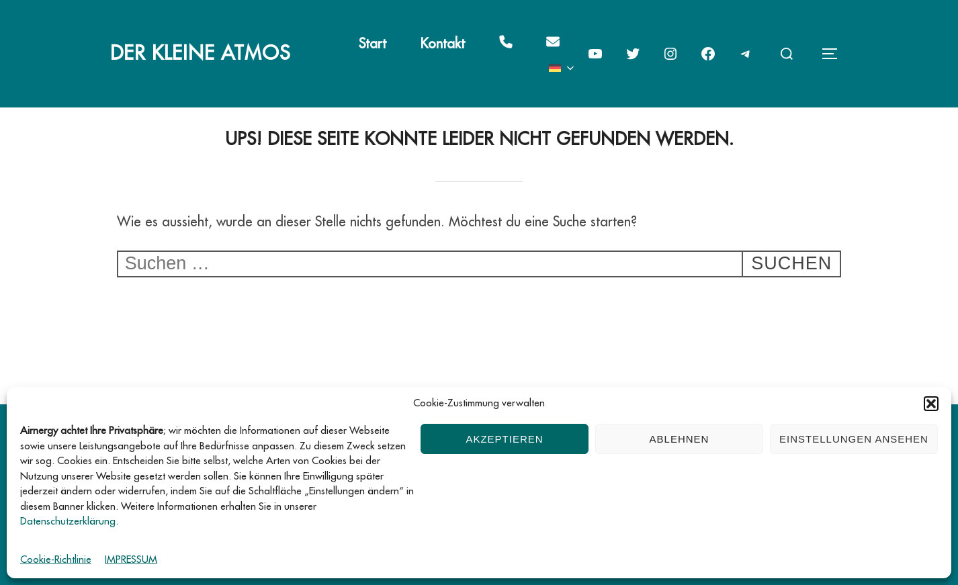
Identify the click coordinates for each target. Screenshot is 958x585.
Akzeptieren (504, 439)
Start (372, 44)
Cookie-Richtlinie (55, 560)
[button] (931, 403)
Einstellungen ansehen (853, 439)
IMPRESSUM (131, 560)
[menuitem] (562, 67)
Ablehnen (679, 439)
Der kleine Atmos (200, 53)
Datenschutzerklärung (68, 521)
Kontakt (443, 44)
